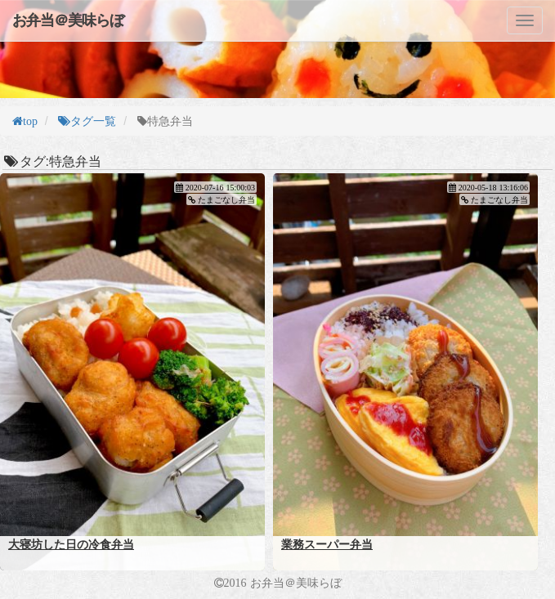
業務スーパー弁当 (327, 544)
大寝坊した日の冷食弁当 (71, 544)
